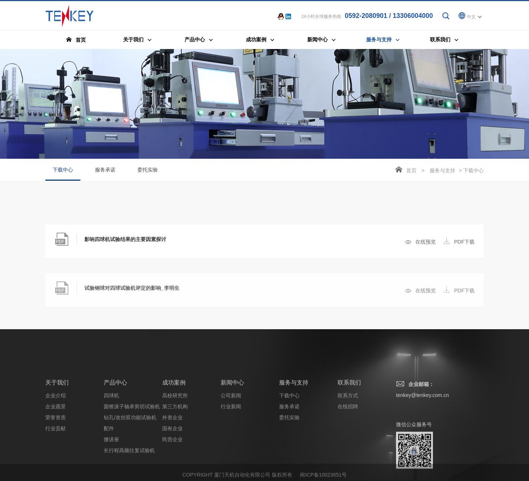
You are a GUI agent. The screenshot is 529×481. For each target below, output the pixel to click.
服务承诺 (105, 170)
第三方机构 (175, 455)
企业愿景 (55, 455)
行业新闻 (231, 455)
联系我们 (349, 431)
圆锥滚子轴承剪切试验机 (132, 455)
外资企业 (172, 466)
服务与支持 (442, 171)
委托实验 (147, 170)
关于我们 (57, 431)
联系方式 (348, 444)
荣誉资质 (55, 466)
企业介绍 (55, 444)
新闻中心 (232, 431)
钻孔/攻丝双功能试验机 (130, 466)
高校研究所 (175, 444)
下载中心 (62, 174)
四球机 (111, 444)
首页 (411, 171)
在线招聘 (348, 455)
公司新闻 (231, 444)
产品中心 (115, 431)
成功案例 (174, 431)
